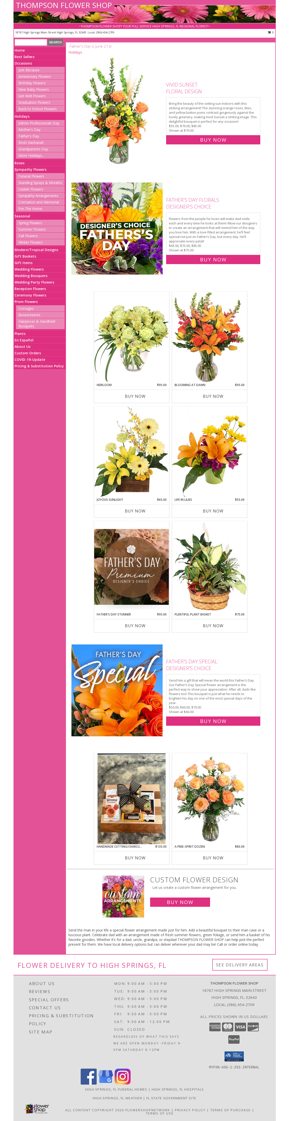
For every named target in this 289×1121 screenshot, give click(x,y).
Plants (19, 333)
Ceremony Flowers (30, 295)
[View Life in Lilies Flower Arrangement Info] (209, 452)
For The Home (30, 208)
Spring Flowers (30, 222)
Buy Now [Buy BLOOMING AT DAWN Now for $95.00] (213, 396)
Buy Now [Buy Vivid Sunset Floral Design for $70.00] (213, 139)
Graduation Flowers (34, 102)
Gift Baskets (25, 256)
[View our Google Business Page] (106, 1083)
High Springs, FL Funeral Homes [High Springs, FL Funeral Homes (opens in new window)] (116, 1089)
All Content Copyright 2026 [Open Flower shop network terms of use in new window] (94, 1110)
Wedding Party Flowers (34, 282)
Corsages (26, 308)
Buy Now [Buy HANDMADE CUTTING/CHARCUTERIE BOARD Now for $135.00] (135, 858)
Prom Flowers (26, 301)
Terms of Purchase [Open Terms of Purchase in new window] (230, 1110)
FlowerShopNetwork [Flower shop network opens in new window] (147, 1110)
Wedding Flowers (29, 269)
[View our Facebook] (89, 1083)
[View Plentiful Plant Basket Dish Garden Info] (209, 566)
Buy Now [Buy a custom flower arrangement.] (180, 902)
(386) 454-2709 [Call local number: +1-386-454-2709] (105, 32)
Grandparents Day (33, 149)
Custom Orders (27, 353)
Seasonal (22, 216)
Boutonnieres (29, 314)
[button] (234, 1056)
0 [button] (271, 32)
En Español (23, 340)
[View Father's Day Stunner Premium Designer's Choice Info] (131, 566)
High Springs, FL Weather (117, 1098)
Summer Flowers (32, 229)
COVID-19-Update (29, 359)
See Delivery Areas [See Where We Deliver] (240, 965)
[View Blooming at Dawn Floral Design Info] (209, 337)
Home (19, 50)
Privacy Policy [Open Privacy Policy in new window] (190, 1110)
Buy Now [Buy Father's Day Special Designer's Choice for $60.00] (213, 721)
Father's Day (28, 136)
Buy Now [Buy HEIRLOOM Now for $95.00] (135, 396)
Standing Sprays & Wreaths (40, 182)
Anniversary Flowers (34, 76)
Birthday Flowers (32, 83)
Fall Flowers (28, 235)
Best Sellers (24, 56)
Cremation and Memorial (38, 202)
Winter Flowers (30, 242)
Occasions (23, 63)
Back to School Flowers (37, 108)
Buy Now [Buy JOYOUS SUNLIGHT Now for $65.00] (135, 511)
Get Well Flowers (32, 96)
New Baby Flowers (33, 89)
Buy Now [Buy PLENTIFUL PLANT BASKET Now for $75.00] (213, 625)
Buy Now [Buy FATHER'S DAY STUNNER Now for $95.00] (135, 625)
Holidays (21, 116)
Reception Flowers (30, 288)
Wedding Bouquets (30, 275)
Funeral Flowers (31, 176)
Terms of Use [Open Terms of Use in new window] (160, 1113)
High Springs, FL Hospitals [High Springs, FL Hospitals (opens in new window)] (178, 1089)
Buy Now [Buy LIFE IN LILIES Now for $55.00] (213, 511)
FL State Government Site (171, 1098)
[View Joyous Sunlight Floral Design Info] (131, 452)
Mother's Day (29, 129)
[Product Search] (31, 42)
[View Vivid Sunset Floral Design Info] (117, 111)
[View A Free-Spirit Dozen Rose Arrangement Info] (209, 798)
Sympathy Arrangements (38, 195)
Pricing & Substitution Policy (39, 366)
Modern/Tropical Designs (36, 249)
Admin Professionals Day (38, 123)
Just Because (28, 70)
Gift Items (23, 262)
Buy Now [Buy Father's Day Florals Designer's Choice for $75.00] (213, 259)
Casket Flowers (30, 189)
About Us (22, 346)
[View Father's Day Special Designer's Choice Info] (117, 690)
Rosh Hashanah (31, 142)
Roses (19, 163)
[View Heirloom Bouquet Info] (131, 337)
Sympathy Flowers (30, 169)
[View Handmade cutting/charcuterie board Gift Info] (131, 798)
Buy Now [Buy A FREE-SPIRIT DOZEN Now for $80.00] (213, 858)
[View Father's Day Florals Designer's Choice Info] (117, 228)
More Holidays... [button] (31, 155)
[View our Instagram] (123, 1083)
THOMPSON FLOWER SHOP (64, 5)
